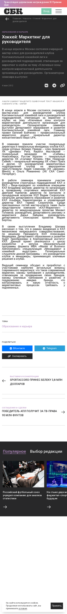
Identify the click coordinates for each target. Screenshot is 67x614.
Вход (46, 11)
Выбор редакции (46, 451)
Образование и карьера (15, 32)
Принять (57, 605)
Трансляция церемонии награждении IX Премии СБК (33, 3)
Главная (17, 18)
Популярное (14, 451)
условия (23, 608)
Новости (27, 18)
